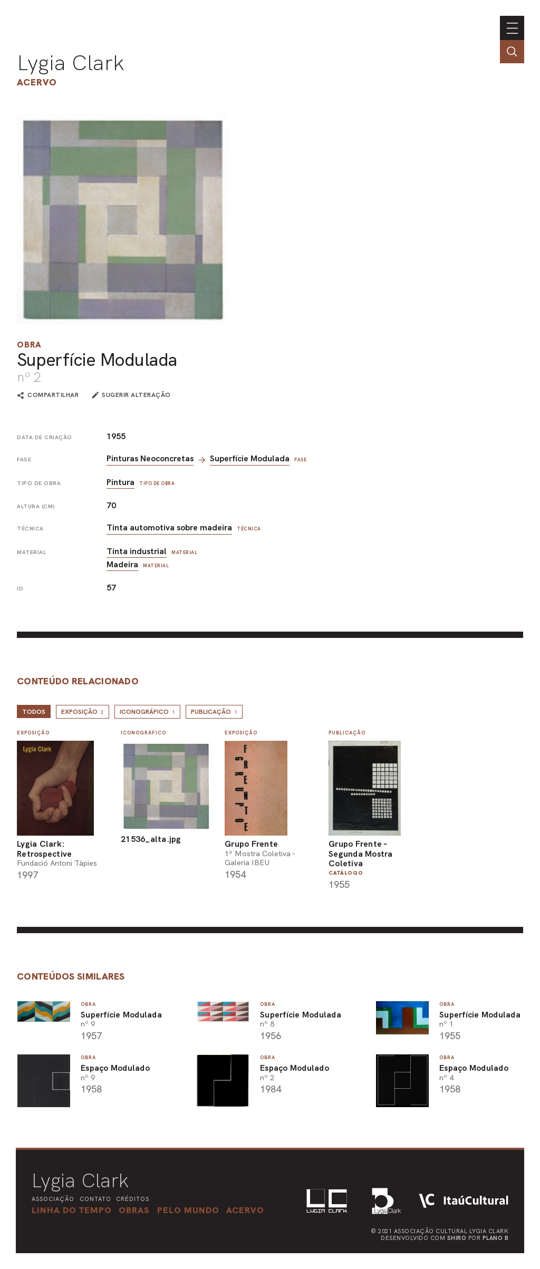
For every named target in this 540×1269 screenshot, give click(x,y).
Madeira (122, 564)
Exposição (82, 712)
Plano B (496, 1238)
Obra (29, 344)
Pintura (120, 482)
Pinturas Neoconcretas (150, 458)
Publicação (214, 712)
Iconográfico (147, 712)
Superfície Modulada (250, 458)
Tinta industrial (137, 551)
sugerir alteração (136, 395)
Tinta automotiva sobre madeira (169, 527)
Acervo (37, 82)
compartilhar (53, 395)
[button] (188, 1210)
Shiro (457, 1238)
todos (33, 712)
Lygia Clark (70, 62)
